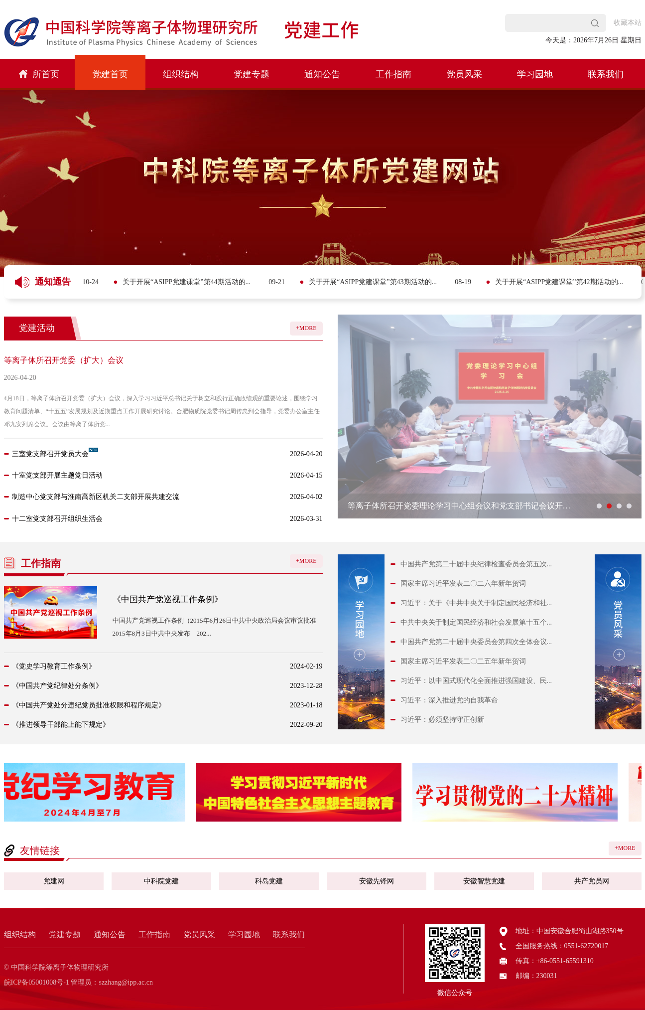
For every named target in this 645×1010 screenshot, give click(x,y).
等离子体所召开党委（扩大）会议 (64, 360)
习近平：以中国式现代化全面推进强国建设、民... (476, 680)
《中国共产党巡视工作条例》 (168, 599)
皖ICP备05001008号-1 (36, 982)
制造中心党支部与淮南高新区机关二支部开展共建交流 (95, 497)
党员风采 (464, 74)
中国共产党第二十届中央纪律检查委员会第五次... (476, 564)
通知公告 (322, 74)
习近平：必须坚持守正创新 (442, 719)
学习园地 (535, 74)
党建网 (53, 881)
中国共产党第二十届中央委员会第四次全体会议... (476, 642)
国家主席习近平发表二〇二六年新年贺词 (463, 583)
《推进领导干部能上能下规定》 (61, 724)
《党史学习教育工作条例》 (54, 666)
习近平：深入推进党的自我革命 (449, 700)
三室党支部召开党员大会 (50, 454)
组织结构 (181, 74)
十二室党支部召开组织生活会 (57, 518)
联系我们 (606, 74)
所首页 (39, 74)
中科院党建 (161, 881)
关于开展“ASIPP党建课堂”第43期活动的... (432, 282)
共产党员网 (591, 881)
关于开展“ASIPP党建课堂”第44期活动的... (246, 282)
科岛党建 (269, 881)
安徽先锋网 (376, 881)
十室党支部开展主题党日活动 (57, 475)
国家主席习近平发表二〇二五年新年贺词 (463, 661)
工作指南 (393, 74)
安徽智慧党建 (484, 881)
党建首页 (110, 74)
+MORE (306, 328)
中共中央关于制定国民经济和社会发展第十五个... (476, 622)
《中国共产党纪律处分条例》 (57, 685)
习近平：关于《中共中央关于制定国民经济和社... (476, 603)
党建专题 (251, 74)
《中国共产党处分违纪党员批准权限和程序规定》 (88, 705)
